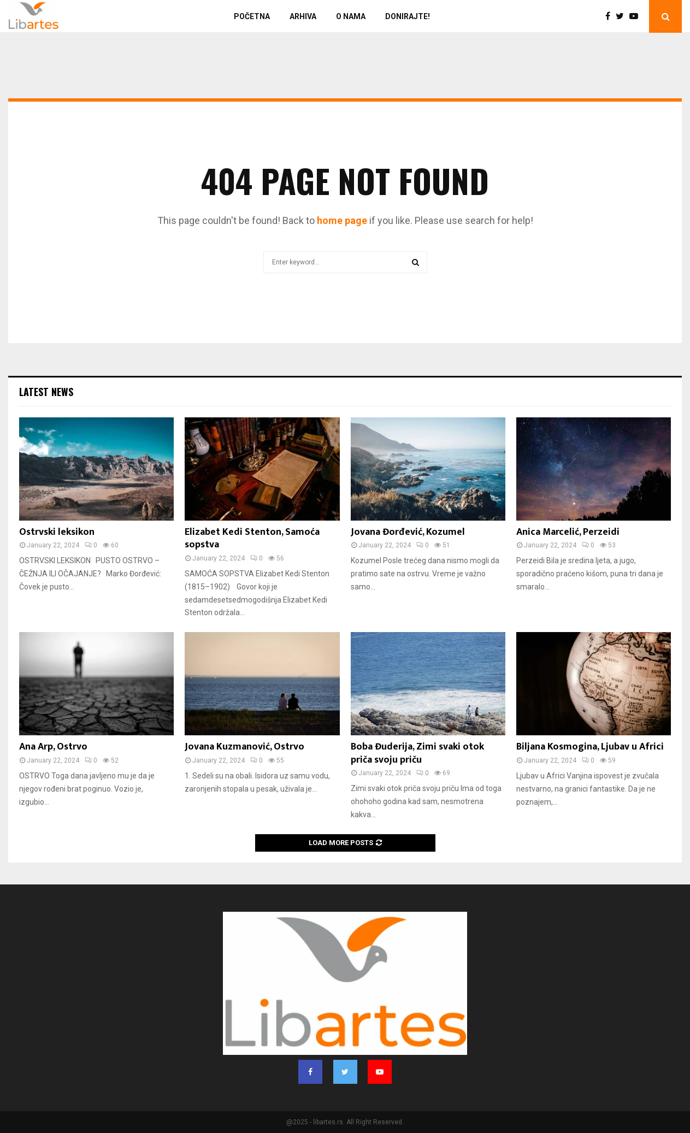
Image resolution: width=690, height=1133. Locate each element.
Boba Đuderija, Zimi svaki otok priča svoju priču (417, 753)
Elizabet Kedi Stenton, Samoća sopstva (252, 538)
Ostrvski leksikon (57, 532)
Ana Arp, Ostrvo (53, 747)
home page (342, 220)
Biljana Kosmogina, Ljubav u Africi (590, 747)
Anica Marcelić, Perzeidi (568, 532)
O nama (350, 16)
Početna (252, 16)
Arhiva (303, 16)
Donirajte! (407, 16)
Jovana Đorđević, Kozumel (408, 532)
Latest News (46, 392)
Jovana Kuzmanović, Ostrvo (244, 747)
